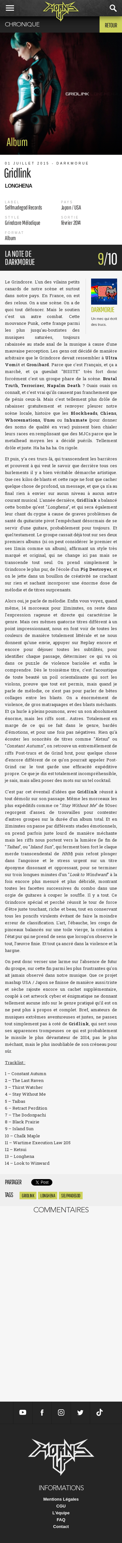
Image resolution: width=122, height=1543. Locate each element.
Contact (61, 1526)
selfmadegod (70, 1195)
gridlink (28, 1195)
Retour (111, 25)
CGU (61, 1506)
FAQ (61, 1519)
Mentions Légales (61, 1499)
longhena (47, 1195)
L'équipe (61, 1512)
